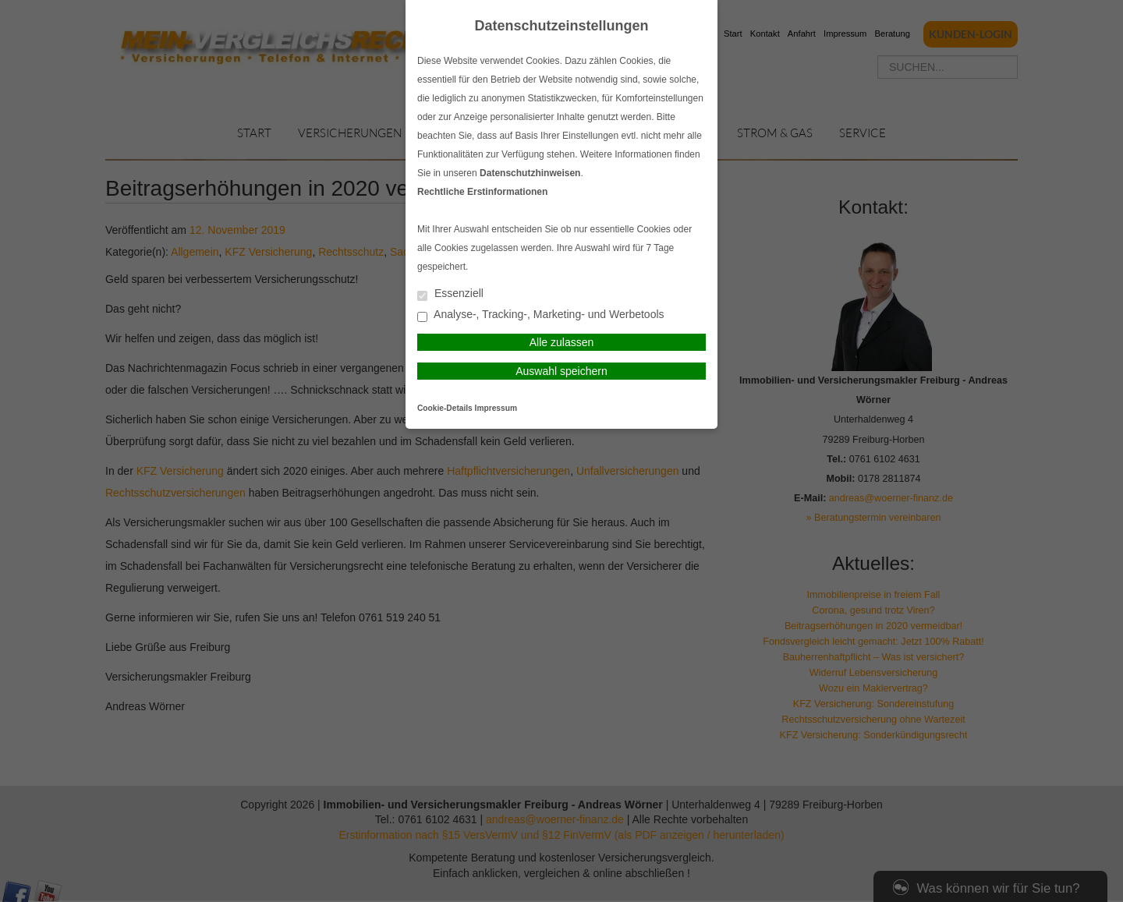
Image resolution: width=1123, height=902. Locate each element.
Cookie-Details (445, 408)
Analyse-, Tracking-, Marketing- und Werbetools (540, 315)
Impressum (496, 408)
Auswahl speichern (561, 371)
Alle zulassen (562, 342)
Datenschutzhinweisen (530, 173)
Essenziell (450, 294)
